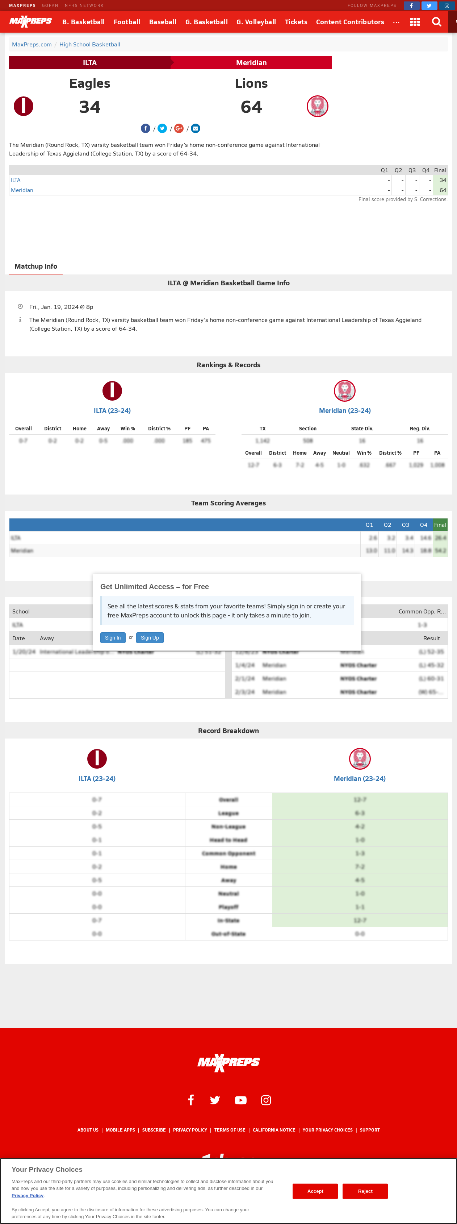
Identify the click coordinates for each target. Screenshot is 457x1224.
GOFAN (50, 5)
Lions (251, 82)
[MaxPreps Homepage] (228, 1063)
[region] (228, 1191)
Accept (315, 1191)
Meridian (251, 62)
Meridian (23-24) (345, 410)
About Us (87, 1130)
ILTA (90, 62)
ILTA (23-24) (112, 410)
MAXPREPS (22, 5)
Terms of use (230, 1130)
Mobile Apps (120, 1130)
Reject (365, 1191)
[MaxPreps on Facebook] (412, 5)
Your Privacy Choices (328, 1130)
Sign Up (150, 638)
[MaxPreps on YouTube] (241, 1099)
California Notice (274, 1130)
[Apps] (415, 22)
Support (370, 1130)
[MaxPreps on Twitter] (429, 5)
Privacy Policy (190, 1130)
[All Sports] (396, 22)
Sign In (113, 638)
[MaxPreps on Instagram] (447, 5)
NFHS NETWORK (84, 5)
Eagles (89, 82)
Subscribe (154, 1130)
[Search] (437, 22)
